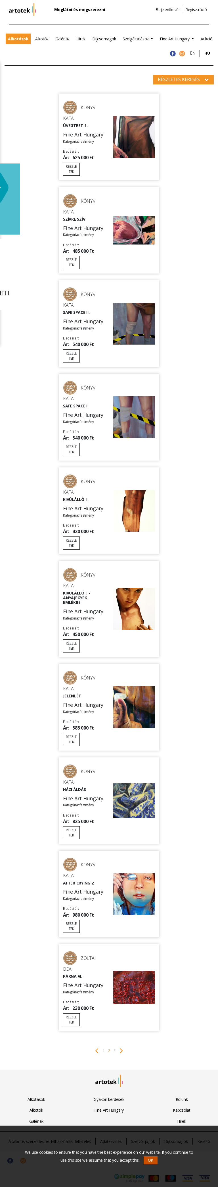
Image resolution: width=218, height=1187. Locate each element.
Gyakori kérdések (109, 1099)
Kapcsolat (181, 1110)
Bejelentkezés (168, 9)
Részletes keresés (183, 79)
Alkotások (18, 39)
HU (207, 53)
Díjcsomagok (104, 39)
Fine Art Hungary (175, 39)
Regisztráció (196, 9)
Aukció (207, 39)
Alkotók (42, 39)
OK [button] (151, 1160)
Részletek (71, 169)
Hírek (80, 39)
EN (192, 53)
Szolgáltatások (136, 39)
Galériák (62, 39)
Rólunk (182, 1099)
